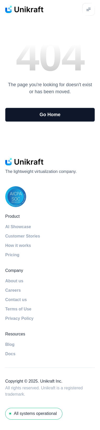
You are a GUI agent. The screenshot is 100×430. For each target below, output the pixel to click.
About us (14, 281)
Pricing (12, 255)
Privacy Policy (19, 318)
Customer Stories (22, 236)
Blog (10, 344)
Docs (10, 354)
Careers (13, 290)
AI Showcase (18, 227)
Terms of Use (18, 309)
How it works (18, 245)
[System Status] (33, 414)
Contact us (16, 299)
